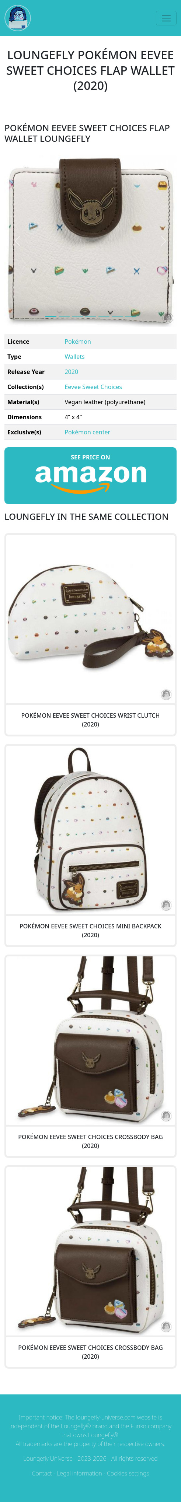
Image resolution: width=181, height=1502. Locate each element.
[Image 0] (50, 316)
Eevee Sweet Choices (93, 387)
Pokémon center (87, 432)
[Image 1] (64, 316)
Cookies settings (128, 1473)
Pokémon (78, 341)
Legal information (79, 1473)
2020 (71, 372)
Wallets (74, 357)
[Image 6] (130, 316)
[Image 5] (117, 316)
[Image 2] (77, 316)
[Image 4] (103, 316)
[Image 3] (90, 316)
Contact (42, 1473)
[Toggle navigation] (166, 18)
